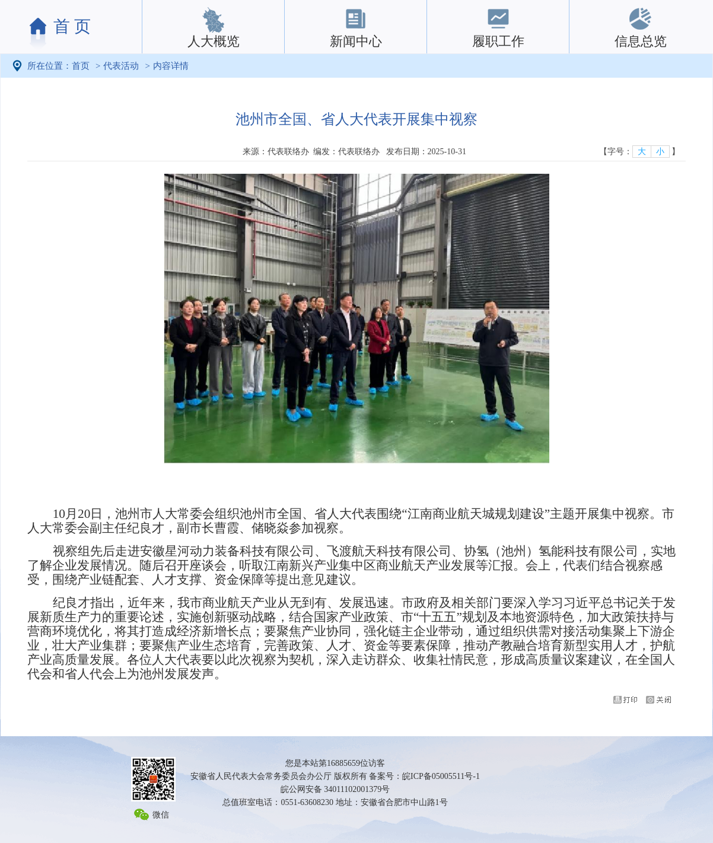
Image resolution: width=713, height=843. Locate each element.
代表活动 (121, 66)
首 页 (72, 26)
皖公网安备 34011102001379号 (335, 789)
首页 (81, 66)
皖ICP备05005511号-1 (441, 776)
